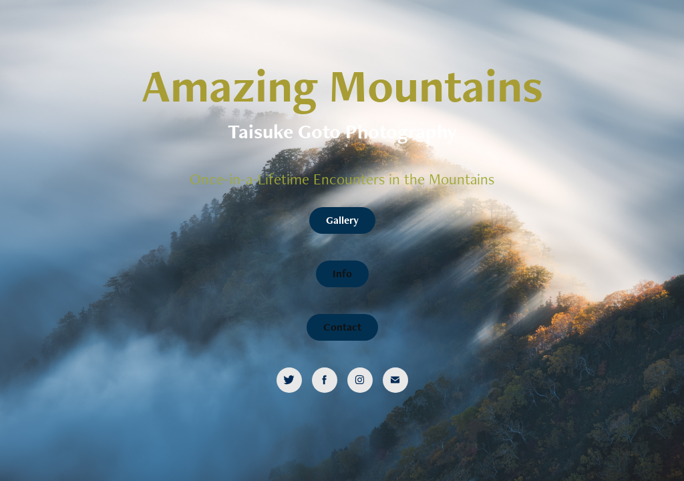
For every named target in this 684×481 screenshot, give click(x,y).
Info (342, 274)
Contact (342, 327)
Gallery (342, 220)
